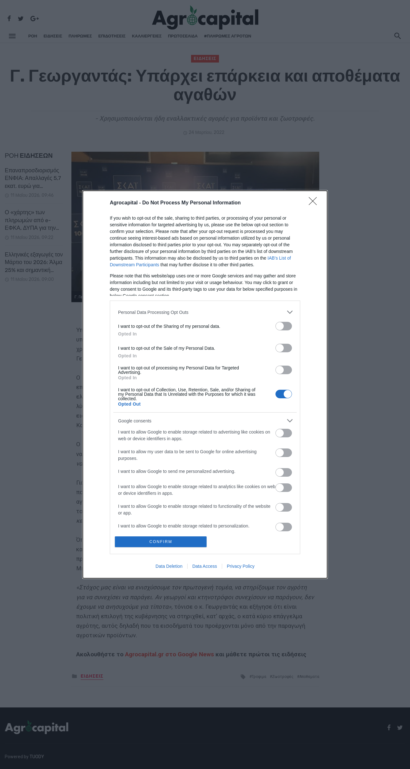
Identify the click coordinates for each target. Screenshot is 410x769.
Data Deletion (168, 566)
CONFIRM (161, 541)
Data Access (204, 566)
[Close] (315, 203)
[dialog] (205, 384)
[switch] (283, 326)
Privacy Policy (241, 566)
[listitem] (205, 311)
